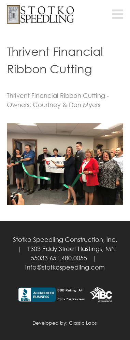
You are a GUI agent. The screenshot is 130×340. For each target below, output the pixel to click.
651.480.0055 (68, 258)
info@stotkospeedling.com (65, 267)
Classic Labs (83, 322)
